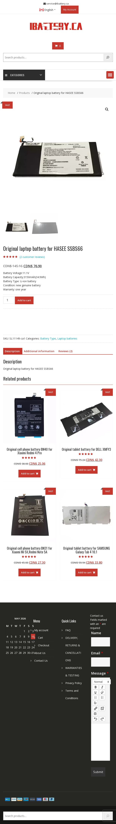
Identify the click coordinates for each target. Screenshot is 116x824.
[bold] (95, 687)
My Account (69, 9)
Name (96, 633)
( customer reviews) (32, 257)
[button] (110, 75)
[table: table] (95, 713)
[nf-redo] (102, 719)
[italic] (102, 687)
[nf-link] (95, 708)
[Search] (108, 57)
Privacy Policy (73, 683)
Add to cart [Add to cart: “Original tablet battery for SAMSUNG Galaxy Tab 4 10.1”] (84, 572)
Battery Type (48, 338)
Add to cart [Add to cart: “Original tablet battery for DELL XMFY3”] (84, 469)
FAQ (68, 630)
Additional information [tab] (39, 351)
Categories (14, 75)
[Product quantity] (8, 300)
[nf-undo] (95, 719)
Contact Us (41, 660)
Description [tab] (12, 351)
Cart (40, 637)
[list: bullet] (102, 697)
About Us (39, 653)
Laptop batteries (67, 338)
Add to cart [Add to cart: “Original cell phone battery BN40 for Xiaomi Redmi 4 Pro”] (27, 473)
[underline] (95, 692)
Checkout (43, 645)
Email (97, 653)
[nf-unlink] (102, 708)
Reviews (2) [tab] (65, 351)
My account (41, 630)
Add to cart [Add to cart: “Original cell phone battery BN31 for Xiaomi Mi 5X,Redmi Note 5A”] (27, 572)
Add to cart (24, 300)
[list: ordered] (95, 697)
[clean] (102, 692)
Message (100, 673)
